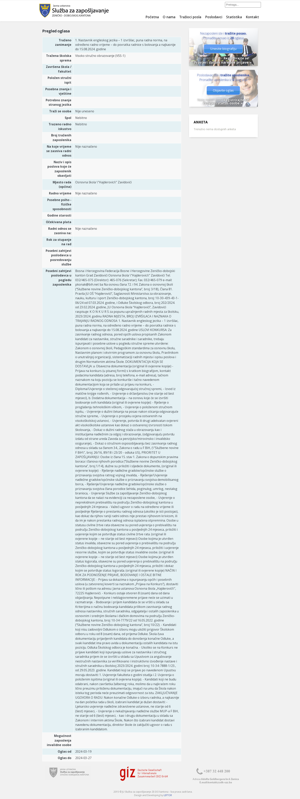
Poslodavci (213, 17)
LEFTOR (168, 795)
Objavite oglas (223, 90)
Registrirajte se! (236, 58)
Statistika (234, 17)
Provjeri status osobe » (223, 103)
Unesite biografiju (223, 49)
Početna (152, 17)
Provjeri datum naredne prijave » (223, 62)
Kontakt (252, 17)
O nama (169, 17)
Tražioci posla (190, 17)
